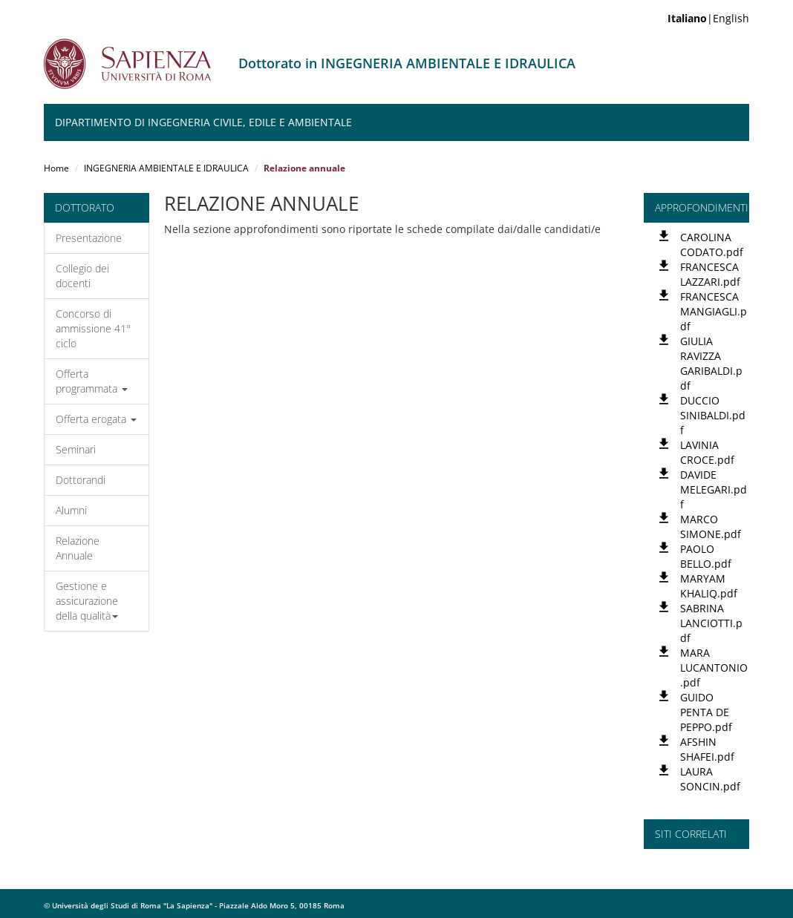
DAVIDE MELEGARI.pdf (713, 489)
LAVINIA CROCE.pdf (707, 452)
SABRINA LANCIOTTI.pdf (711, 623)
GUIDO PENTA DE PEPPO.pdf (706, 712)
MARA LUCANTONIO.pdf (714, 667)
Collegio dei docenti (82, 275)
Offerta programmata (92, 381)
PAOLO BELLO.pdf (705, 556)
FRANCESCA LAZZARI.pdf (710, 274)
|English (708, 18)
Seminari (76, 449)
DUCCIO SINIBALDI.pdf (712, 415)
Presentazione (89, 238)
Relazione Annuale (77, 548)
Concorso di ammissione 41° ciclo (93, 328)
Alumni (71, 510)
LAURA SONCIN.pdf (710, 778)
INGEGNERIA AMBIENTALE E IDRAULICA (166, 168)
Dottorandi (80, 480)
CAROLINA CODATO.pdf (711, 244)
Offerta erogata (96, 419)
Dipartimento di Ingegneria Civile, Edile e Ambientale (203, 122)
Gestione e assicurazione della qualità (87, 601)
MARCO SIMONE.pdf (710, 526)
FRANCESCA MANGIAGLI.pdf (713, 311)
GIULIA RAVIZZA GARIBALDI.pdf (711, 363)
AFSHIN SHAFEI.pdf (707, 749)
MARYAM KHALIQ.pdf (708, 585)
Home (56, 168)
